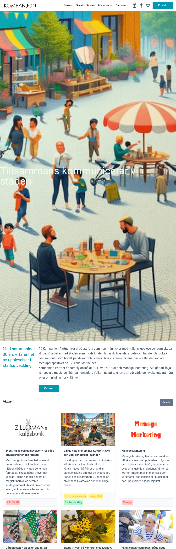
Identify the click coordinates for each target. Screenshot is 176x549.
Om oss (68, 5)
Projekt (91, 5)
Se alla (166, 402)
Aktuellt (80, 5)
